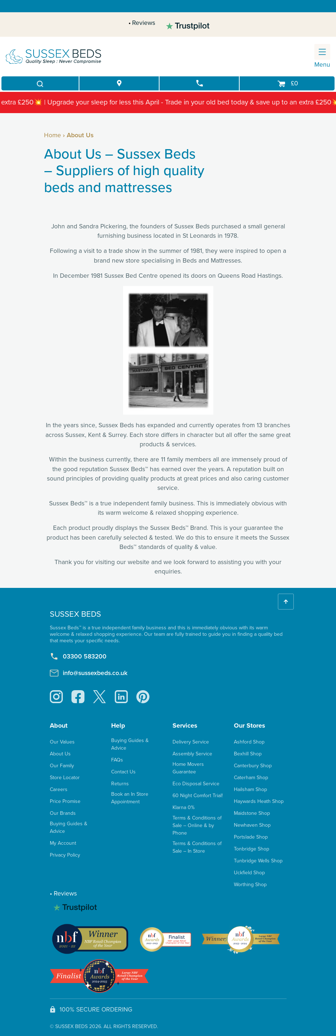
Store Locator (65, 777)
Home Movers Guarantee (188, 768)
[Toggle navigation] (322, 52)
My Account (63, 843)
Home (52, 135)
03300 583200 (78, 656)
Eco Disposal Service (196, 783)
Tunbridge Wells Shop (258, 861)
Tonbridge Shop (251, 849)
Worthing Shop (250, 884)
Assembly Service (192, 754)
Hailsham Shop (250, 789)
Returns (120, 783)
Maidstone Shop (252, 813)
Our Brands (63, 813)
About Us (60, 754)
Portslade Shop (251, 837)
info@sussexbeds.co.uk (88, 673)
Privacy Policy (65, 855)
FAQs (117, 760)
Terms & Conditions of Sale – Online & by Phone (197, 825)
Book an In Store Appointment (129, 797)
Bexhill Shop (248, 754)
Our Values (62, 742)
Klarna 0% (184, 807)
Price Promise (65, 801)
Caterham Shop (251, 777)
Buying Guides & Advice (68, 827)
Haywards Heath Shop (259, 801)
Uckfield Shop (249, 872)
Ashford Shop (249, 742)
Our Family (62, 765)
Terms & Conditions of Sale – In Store (197, 847)
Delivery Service (191, 742)
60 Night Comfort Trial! (198, 795)
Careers (58, 789)
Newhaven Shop (252, 825)
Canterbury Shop (253, 765)
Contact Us (123, 772)
